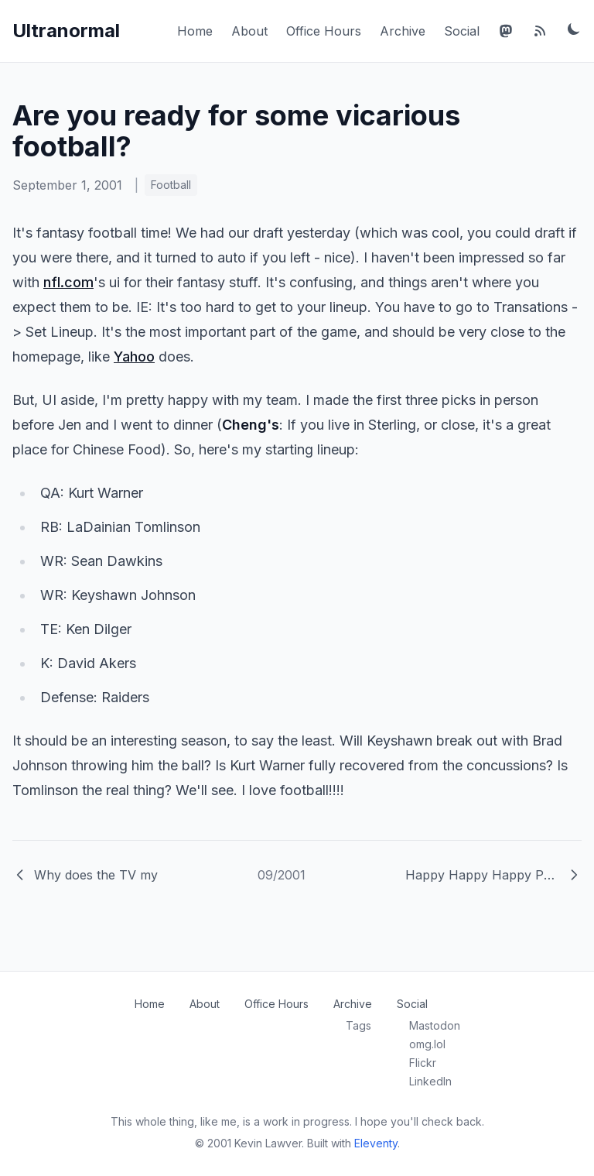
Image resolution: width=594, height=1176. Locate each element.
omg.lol (427, 1044)
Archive (402, 31)
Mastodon (434, 1025)
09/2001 (282, 875)
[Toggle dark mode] (574, 28)
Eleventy (376, 1143)
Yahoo (134, 356)
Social (462, 31)
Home (195, 31)
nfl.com (68, 282)
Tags (358, 1025)
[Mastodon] (506, 31)
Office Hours (323, 31)
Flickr (422, 1062)
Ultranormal (66, 30)
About (249, 31)
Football (171, 184)
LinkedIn (430, 1081)
